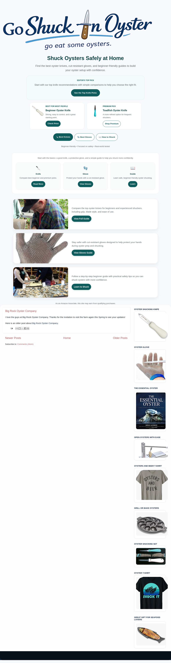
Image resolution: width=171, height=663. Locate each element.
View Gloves (85, 184)
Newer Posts (13, 337)
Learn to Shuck (81, 287)
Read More (38, 184)
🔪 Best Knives (63, 137)
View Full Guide (81, 219)
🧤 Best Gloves (84, 137)
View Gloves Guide (83, 253)
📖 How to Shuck (107, 137)
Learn (132, 184)
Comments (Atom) (25, 344)
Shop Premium (112, 124)
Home (67, 337)
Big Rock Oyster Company (21, 311)
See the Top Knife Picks (85, 93)
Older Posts (120, 337)
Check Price (53, 123)
